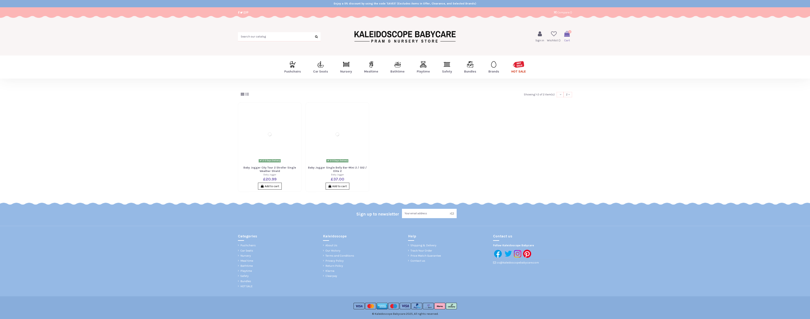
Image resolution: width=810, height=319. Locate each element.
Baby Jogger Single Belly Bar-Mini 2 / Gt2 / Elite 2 (337, 169)
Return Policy (334, 267)
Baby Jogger (269, 175)
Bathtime (246, 267)
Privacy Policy (334, 262)
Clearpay (331, 277)
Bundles (245, 282)
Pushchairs (248, 246)
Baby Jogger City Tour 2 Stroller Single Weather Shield (269, 169)
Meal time (246, 262)
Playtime (246, 272)
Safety (244, 277)
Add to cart (269, 186)
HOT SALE (246, 287)
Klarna (329, 272)
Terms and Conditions (339, 256)
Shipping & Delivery (423, 246)
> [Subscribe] (452, 214)
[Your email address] (424, 214)
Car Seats (246, 251)
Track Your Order (421, 251)
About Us (331, 246)
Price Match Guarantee (425, 256)
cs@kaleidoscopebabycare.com (518, 263)
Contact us (417, 262)
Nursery (245, 256)
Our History (332, 251)
